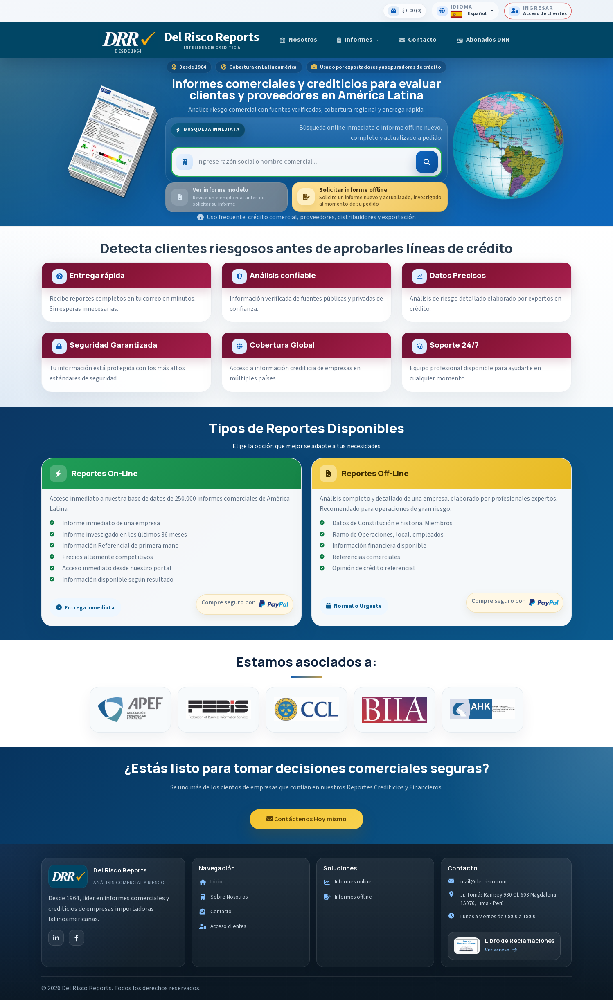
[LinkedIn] (56, 938)
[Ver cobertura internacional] (508, 142)
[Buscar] (427, 162)
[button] (358, 40)
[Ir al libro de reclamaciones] (504, 946)
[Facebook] (76, 938)
